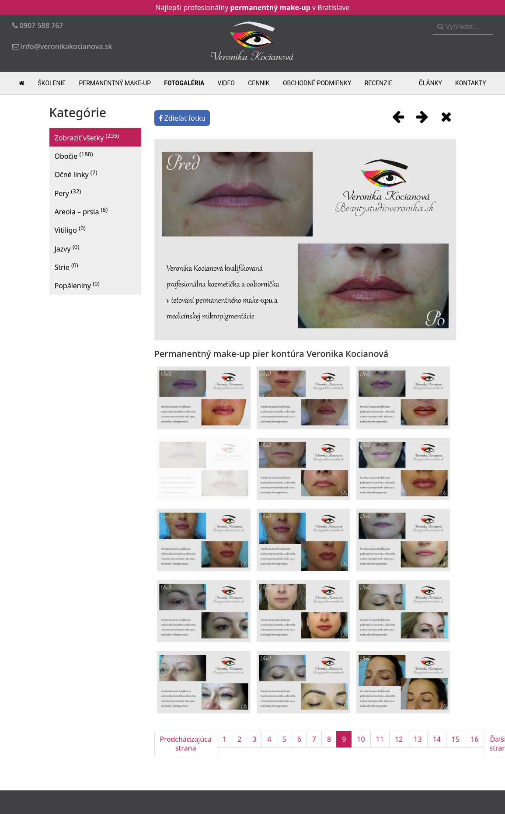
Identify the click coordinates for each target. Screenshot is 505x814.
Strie (66, 266)
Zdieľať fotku (182, 118)
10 (361, 739)
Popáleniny (77, 284)
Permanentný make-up (115, 83)
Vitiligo (70, 229)
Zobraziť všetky (87, 137)
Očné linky (76, 173)
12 (399, 739)
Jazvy (67, 248)
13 (417, 739)
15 (456, 739)
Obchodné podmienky (317, 83)
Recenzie (379, 83)
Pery (68, 192)
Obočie (74, 155)
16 (474, 739)
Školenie (52, 83)
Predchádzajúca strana (186, 743)
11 (380, 739)
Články (430, 83)
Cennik (259, 83)
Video (226, 83)
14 (437, 739)
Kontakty (470, 83)
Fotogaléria (184, 83)
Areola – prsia (81, 211)
